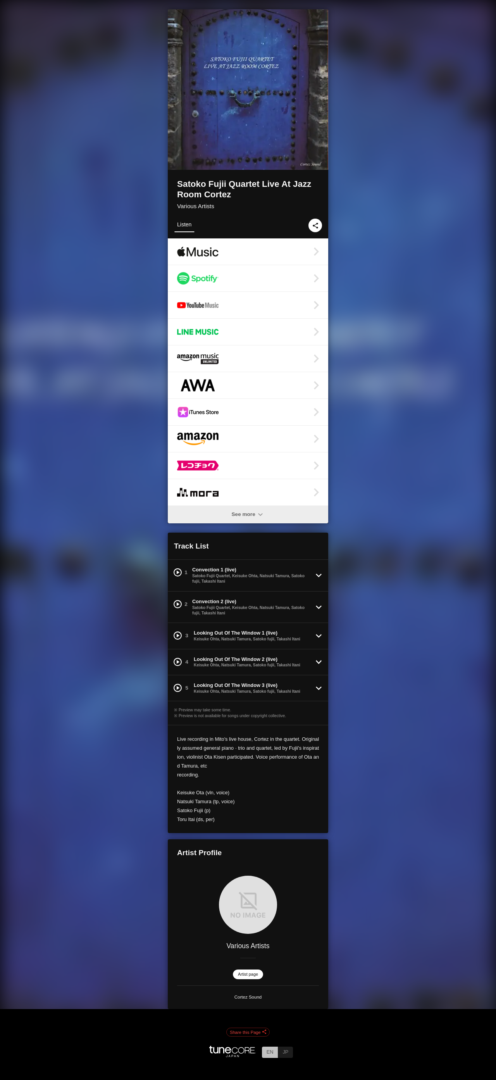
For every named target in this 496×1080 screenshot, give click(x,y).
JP (285, 1052)
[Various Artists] (248, 905)
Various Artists (195, 206)
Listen (184, 224)
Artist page (248, 974)
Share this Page (248, 1032)
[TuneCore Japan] (232, 1055)
